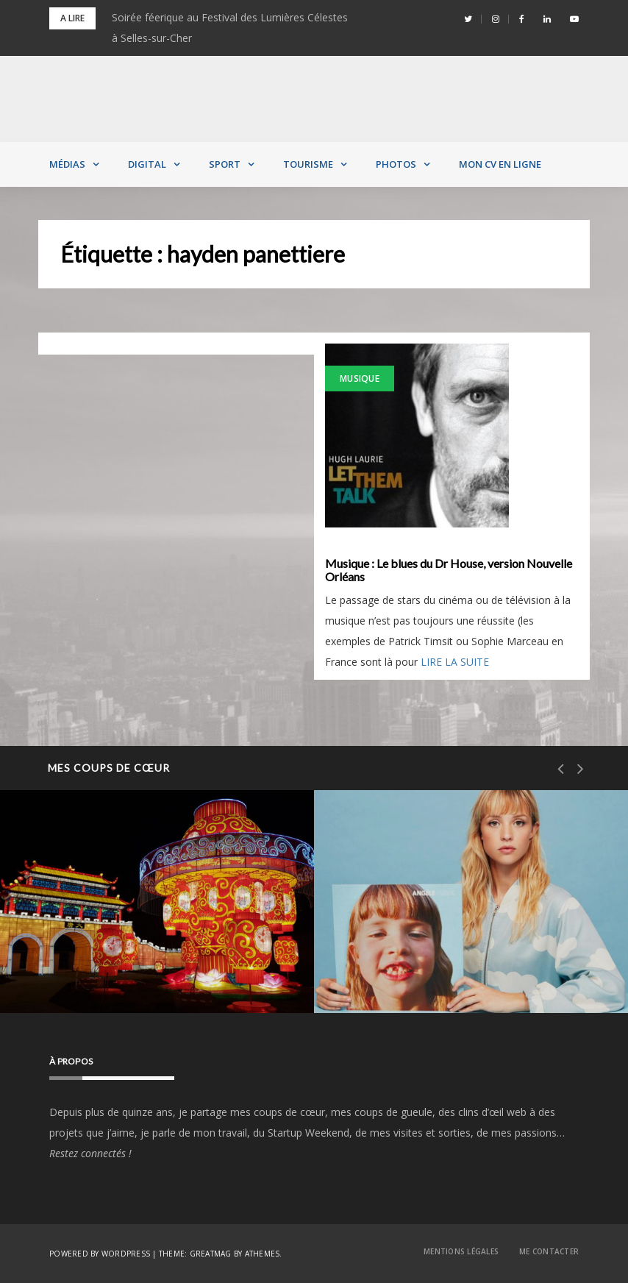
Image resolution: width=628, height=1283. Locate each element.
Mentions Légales (461, 1251)
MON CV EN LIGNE (500, 164)
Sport (224, 164)
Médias (67, 164)
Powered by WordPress (99, 1253)
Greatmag (211, 1253)
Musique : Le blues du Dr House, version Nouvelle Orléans (448, 570)
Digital (147, 164)
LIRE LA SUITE (455, 662)
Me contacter (549, 1251)
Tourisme (308, 164)
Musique (359, 378)
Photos (396, 164)
